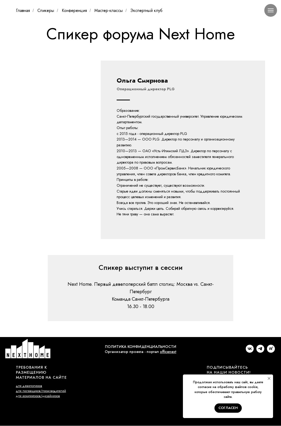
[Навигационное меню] (271, 10)
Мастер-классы (108, 10)
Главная (23, 10)
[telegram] (260, 351)
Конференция (74, 10)
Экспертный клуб (146, 10)
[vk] (250, 351)
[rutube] (271, 351)
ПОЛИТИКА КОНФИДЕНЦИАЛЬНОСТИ (140, 346)
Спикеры (45, 10)
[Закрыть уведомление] (269, 378)
